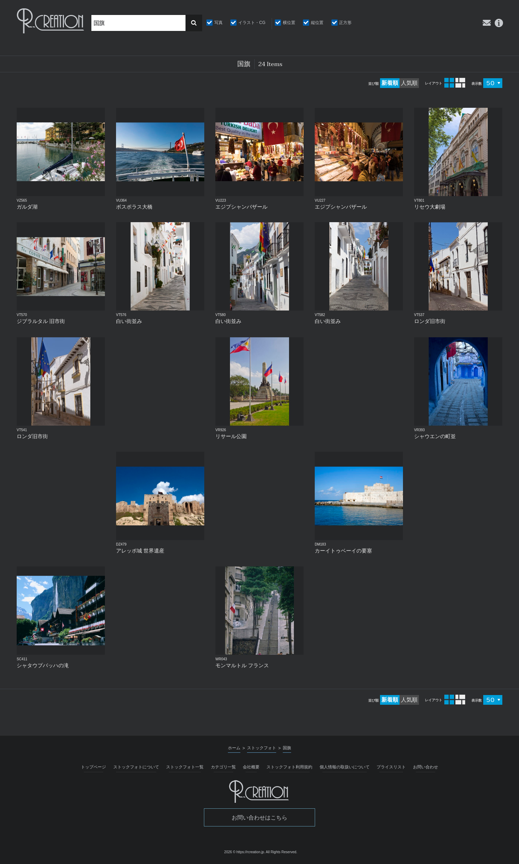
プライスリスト (391, 767)
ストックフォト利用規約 (289, 767)
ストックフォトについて (136, 767)
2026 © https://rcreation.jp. (244, 852)
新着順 (389, 83)
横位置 (289, 22)
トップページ (93, 767)
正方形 (345, 22)
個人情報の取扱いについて (345, 767)
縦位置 (317, 22)
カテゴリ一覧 (223, 767)
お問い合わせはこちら (259, 818)
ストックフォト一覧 (185, 767)
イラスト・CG (251, 22)
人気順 (409, 83)
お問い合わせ (425, 767)
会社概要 (251, 767)
